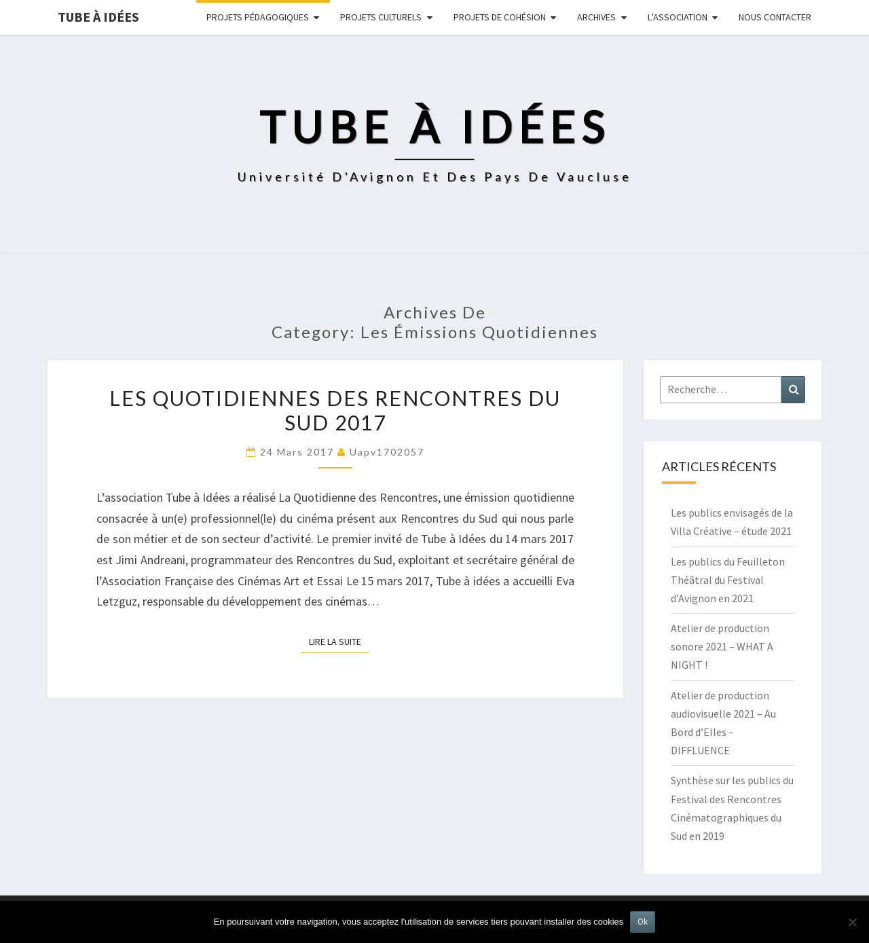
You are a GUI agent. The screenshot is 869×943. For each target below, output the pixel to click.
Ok (642, 921)
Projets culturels (381, 17)
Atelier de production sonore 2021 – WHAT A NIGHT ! (722, 646)
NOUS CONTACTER (775, 17)
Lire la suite (339, 641)
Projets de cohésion (500, 17)
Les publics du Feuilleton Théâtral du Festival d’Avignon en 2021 (728, 580)
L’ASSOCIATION (677, 17)
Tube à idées (98, 16)
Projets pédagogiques (257, 17)
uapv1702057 (387, 452)
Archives (596, 17)
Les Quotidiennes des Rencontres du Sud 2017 (335, 410)
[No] (852, 922)
